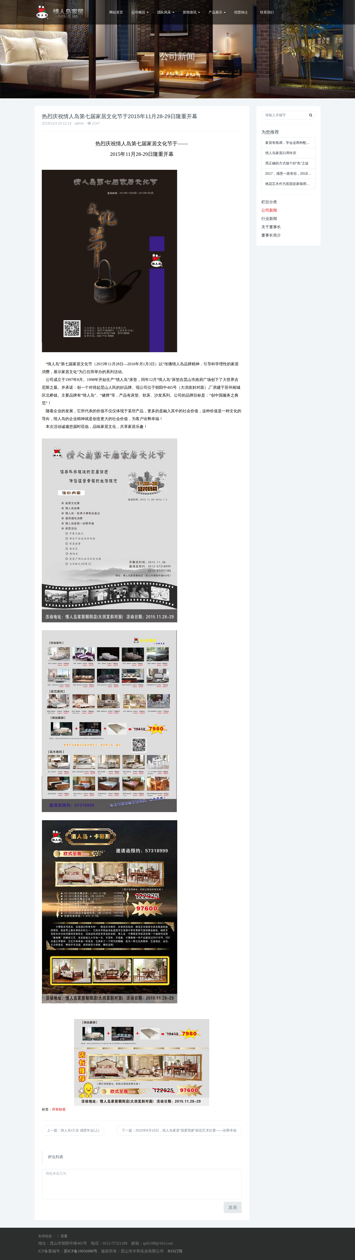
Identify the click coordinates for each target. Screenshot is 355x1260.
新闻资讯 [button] (191, 12)
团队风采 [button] (165, 12)
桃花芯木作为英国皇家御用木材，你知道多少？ (288, 184)
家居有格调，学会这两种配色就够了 (288, 143)
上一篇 (73, 1130)
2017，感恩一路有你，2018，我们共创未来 (288, 173)
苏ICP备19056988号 (80, 1251)
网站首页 (116, 12)
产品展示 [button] (217, 12)
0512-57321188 (302, 12)
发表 (232, 1207)
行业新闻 (269, 219)
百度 (64, 1236)
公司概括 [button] (140, 12)
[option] (177, 49)
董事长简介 (271, 235)
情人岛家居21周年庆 (281, 153)
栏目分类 (269, 202)
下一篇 (179, 1130)
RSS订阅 (175, 1251)
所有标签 (59, 1109)
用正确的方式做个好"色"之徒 (287, 163)
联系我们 (267, 12)
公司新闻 (269, 210)
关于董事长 (271, 227)
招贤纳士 (241, 12)
